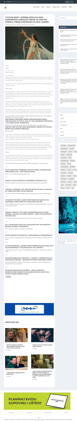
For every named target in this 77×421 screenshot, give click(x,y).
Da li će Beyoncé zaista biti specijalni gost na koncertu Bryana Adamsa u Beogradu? (24, 219)
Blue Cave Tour (62, 242)
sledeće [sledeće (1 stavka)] (70, 183)
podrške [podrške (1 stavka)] (69, 176)
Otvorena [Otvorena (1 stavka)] (63, 173)
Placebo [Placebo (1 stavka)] (63, 176)
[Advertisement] (31, 291)
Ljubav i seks (56, 8)
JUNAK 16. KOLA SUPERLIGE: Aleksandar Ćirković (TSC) (17, 175)
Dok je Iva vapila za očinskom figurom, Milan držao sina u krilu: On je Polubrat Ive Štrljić (16, 347)
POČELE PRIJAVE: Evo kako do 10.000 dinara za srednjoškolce (19, 229)
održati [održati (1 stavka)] (63, 170)
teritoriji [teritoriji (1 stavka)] (68, 186)
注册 (61, 100)
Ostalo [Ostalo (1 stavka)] (69, 170)
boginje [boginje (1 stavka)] (72, 149)
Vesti (42, 8)
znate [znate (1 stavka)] (68, 189)
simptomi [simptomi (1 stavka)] (63, 183)
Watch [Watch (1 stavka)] (62, 189)
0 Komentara (32, 25)
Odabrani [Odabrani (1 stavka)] (72, 167)
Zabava (48, 8)
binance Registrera (64, 60)
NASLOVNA (36, 8)
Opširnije (8, 277)
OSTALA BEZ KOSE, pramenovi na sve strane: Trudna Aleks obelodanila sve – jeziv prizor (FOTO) (26, 164)
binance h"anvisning (65, 90)
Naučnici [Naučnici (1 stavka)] (63, 164)
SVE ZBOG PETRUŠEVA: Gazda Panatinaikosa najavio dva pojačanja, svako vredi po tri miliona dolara (27, 194)
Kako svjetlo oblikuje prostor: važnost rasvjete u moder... (24, 1)
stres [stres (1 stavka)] (62, 186)
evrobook (12, 25)
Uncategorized (63, 126)
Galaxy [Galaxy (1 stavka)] (70, 152)
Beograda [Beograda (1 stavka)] (63, 146)
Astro (7, 69)
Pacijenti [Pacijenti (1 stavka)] (70, 173)
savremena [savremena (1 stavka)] (71, 180)
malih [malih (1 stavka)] (69, 158)
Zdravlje (64, 8)
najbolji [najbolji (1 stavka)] (72, 161)
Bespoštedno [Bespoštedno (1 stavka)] (64, 149)
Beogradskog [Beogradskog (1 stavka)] (71, 146)
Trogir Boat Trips (71, 242)
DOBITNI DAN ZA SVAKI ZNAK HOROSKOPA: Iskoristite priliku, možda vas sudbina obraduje (25, 126)
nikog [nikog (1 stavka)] (69, 164)
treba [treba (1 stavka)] (74, 186)
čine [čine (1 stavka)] (73, 189)
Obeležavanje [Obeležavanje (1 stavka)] (64, 167)
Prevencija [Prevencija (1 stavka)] (63, 180)
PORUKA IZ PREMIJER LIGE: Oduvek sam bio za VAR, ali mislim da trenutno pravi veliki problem (26, 184)
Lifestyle (62, 119)
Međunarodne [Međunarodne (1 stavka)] (64, 161)
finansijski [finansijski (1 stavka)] (63, 152)
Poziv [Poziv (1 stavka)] (74, 176)
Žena (7, 66)
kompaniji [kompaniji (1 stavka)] (69, 155)
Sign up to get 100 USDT (66, 80)
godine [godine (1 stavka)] (63, 155)
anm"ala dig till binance (66, 70)
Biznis (70, 8)
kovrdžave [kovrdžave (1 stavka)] (64, 158)
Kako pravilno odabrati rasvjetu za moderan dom (68, 46)
